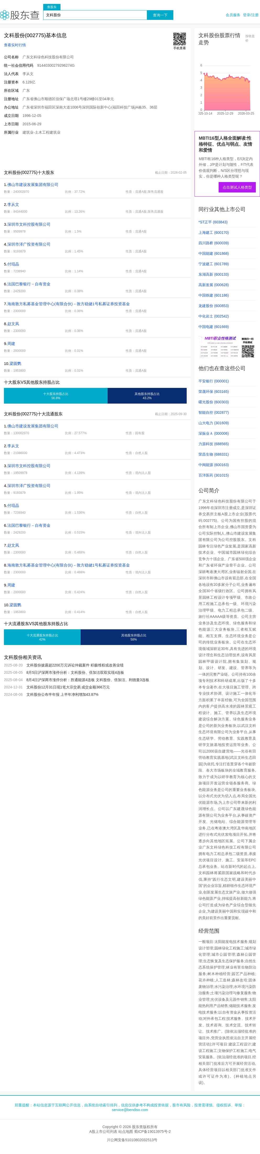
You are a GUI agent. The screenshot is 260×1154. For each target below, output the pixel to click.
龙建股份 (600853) (213, 306)
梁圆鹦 (15, 363)
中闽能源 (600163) (213, 465)
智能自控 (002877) (213, 412)
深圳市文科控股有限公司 (29, 224)
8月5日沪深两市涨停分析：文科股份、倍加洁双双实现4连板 (75, 672)
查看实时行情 (15, 45)
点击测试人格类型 (237, 187)
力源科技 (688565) (213, 444)
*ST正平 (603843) (213, 222)
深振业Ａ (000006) (213, 433)
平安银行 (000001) (213, 381)
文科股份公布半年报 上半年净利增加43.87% (62, 694)
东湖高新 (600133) (213, 274)
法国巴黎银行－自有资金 (29, 284)
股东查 (19, 15)
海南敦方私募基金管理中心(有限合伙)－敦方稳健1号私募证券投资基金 (68, 304)
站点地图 (125, 1131)
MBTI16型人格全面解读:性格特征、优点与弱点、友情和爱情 (225, 144)
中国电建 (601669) (213, 327)
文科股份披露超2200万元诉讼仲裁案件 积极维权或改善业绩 (75, 665)
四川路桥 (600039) (213, 243)
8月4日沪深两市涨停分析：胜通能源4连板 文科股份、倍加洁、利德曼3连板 (87, 680)
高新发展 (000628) (213, 285)
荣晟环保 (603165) (213, 391)
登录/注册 (251, 15)
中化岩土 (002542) (213, 316)
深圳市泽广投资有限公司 (29, 244)
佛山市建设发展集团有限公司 (32, 184)
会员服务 (233, 15)
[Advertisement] (95, 152)
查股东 (52, 7)
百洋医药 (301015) (213, 475)
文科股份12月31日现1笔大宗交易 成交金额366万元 (68, 687)
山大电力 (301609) (213, 423)
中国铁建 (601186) (213, 295)
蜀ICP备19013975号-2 (152, 1131)
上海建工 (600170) (213, 232)
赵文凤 (13, 323)
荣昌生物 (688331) (213, 454)
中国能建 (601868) (213, 253)
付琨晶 (13, 264)
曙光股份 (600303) (213, 402)
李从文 (13, 204)
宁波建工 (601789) (213, 264)
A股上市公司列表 (103, 1131)
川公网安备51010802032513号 (132, 1140)
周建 (11, 343)
